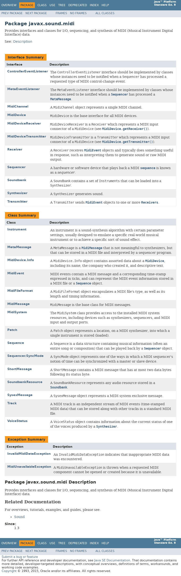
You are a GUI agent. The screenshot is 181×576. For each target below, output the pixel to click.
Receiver (14, 149)
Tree (62, 5)
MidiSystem (17, 312)
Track (12, 403)
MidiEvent (15, 273)
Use (52, 5)
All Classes (105, 13)
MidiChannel (17, 106)
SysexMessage (20, 395)
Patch (12, 330)
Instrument (16, 229)
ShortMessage (19, 369)
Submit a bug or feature (20, 557)
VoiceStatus (17, 421)
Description (22, 42)
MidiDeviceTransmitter (26, 136)
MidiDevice (16, 115)
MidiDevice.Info (20, 260)
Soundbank (16, 180)
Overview (8, 5)
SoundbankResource (24, 382)
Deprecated (77, 5)
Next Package (36, 13)
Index (94, 5)
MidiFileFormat (20, 290)
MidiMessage (18, 304)
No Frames (78, 13)
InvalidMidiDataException (29, 453)
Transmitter (17, 201)
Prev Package (12, 13)
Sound (19, 517)
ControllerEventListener (27, 71)
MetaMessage (19, 247)
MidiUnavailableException (29, 466)
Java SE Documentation (112, 560)
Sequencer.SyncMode (25, 356)
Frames (61, 13)
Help (105, 5)
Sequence (15, 343)
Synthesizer (17, 193)
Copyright (9, 571)
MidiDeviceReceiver (24, 123)
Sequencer (16, 167)
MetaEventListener (23, 89)
